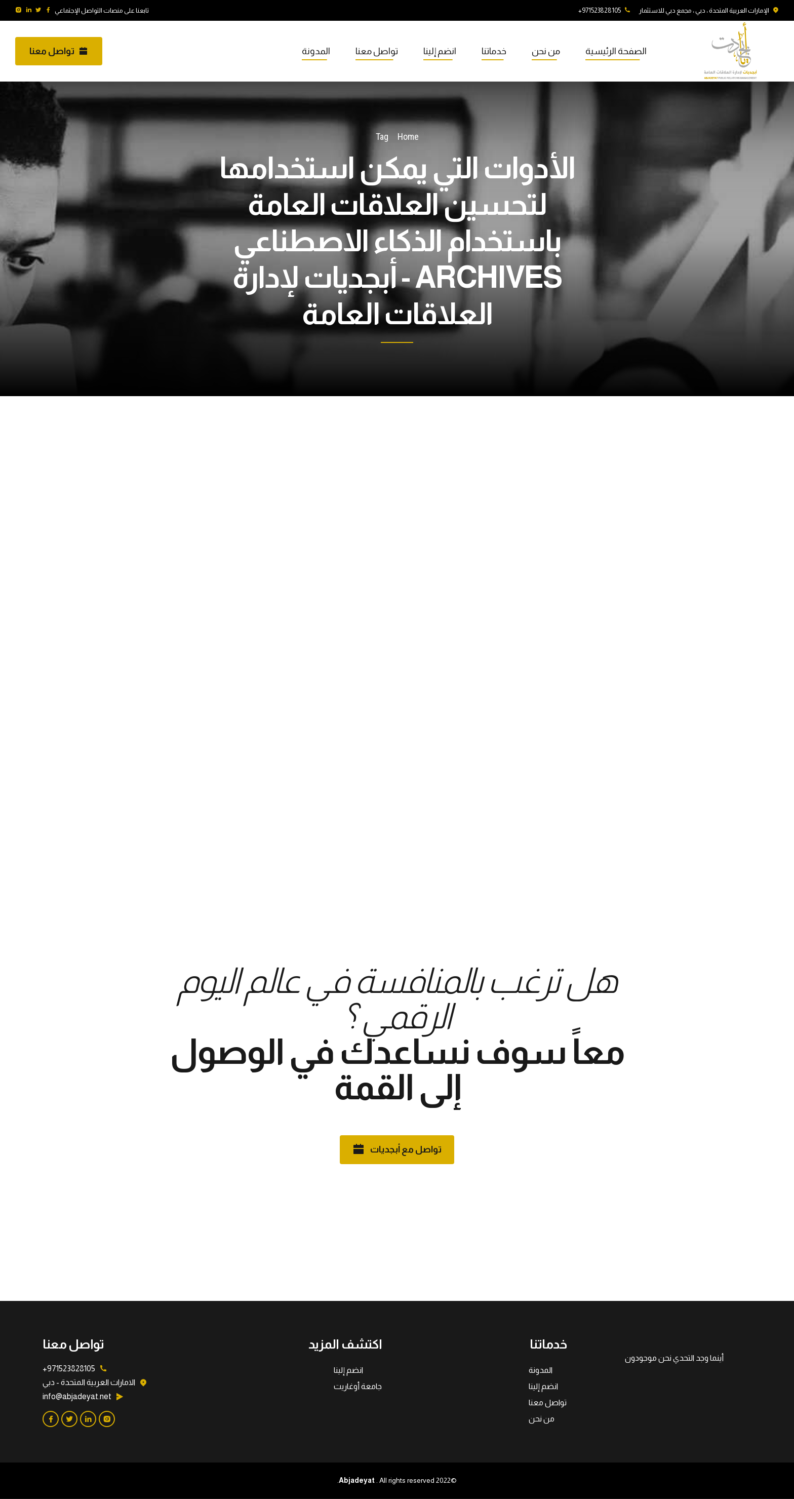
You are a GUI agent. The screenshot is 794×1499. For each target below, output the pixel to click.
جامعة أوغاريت (358, 1386)
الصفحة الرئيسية (616, 51)
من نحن (546, 51)
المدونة (316, 51)
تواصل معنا (376, 51)
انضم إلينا (439, 51)
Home (408, 136)
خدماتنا (494, 51)
